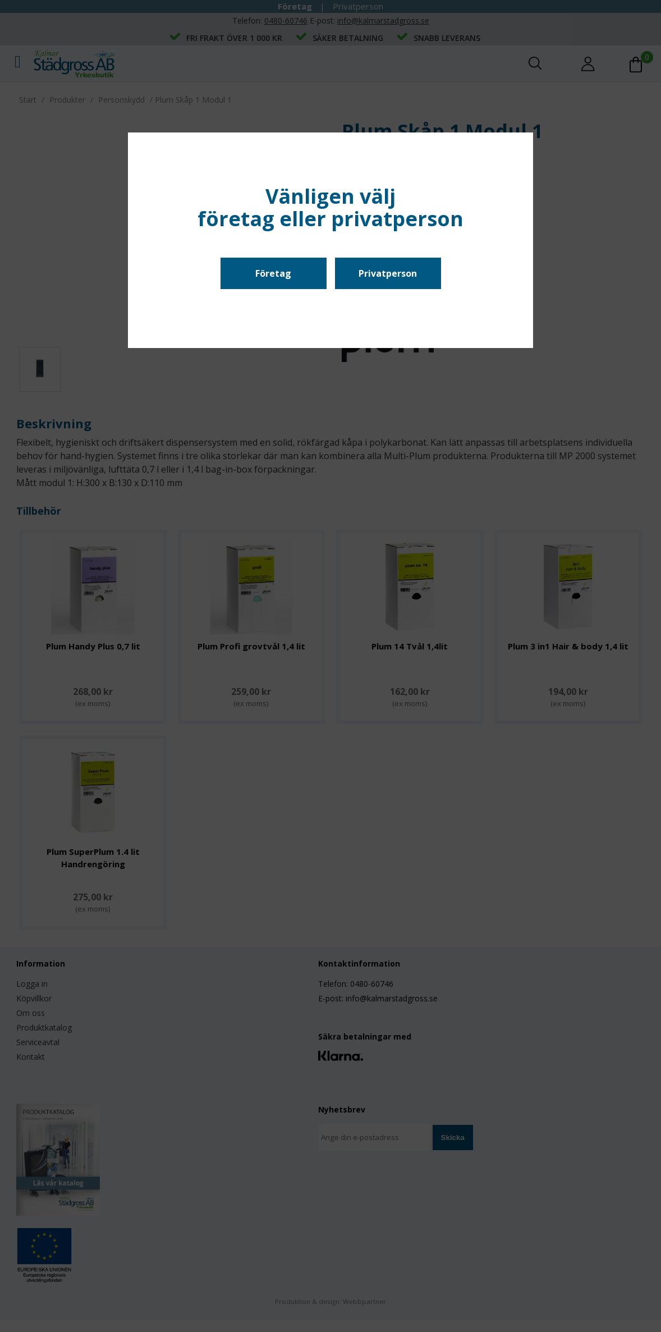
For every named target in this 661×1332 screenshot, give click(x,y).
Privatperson (388, 273)
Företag (273, 273)
